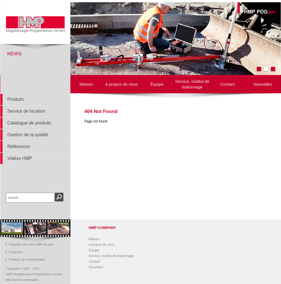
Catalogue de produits (29, 123)
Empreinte (16, 252)
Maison (86, 84)
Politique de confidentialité (27, 259)
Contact (227, 84)
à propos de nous (121, 84)
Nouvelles (263, 84)
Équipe (156, 84)
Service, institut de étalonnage (192, 84)
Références (18, 146)
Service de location (26, 111)
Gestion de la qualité (27, 134)
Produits (15, 99)
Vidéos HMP (19, 158)
